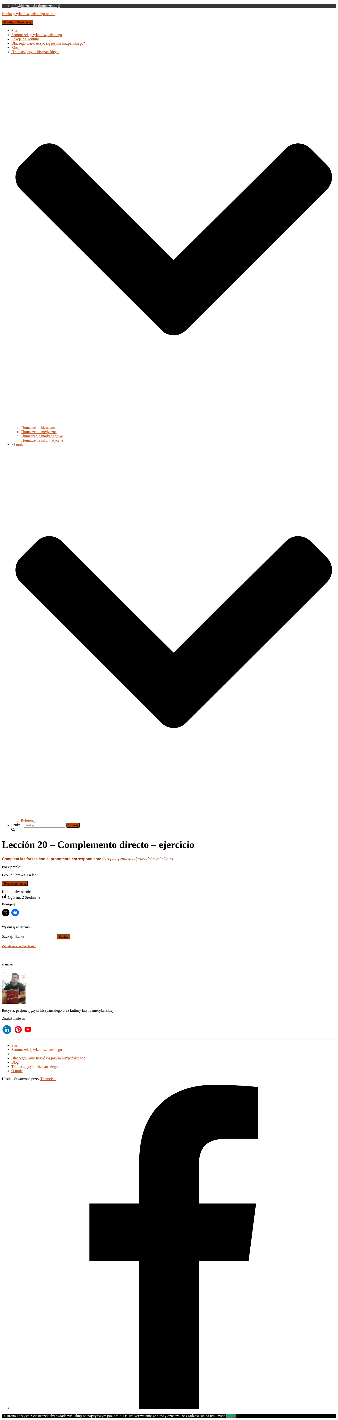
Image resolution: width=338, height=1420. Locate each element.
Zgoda (231, 1416)
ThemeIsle (48, 1079)
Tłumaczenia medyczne (38, 432)
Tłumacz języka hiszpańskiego (34, 1067)
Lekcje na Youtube (25, 39)
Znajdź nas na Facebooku (19, 946)
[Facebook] (173, 1408)
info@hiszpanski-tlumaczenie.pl (35, 6)
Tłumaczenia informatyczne (42, 440)
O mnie (17, 1071)
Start (14, 31)
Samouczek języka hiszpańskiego (36, 35)
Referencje (29, 821)
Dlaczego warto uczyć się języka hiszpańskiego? (48, 43)
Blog (15, 48)
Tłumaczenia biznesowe (39, 428)
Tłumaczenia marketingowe (42, 436)
